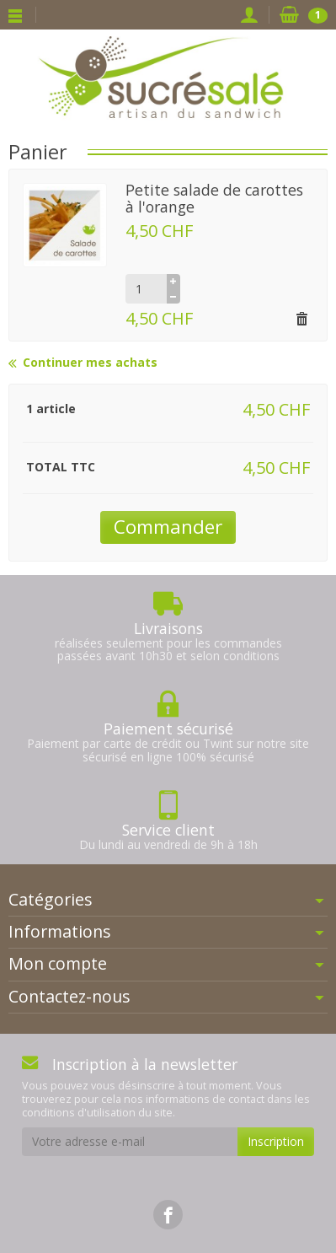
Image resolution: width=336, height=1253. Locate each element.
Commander (168, 527)
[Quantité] (146, 288)
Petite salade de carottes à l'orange (214, 198)
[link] (168, 1214)
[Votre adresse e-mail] (129, 1141)
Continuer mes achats (82, 363)
